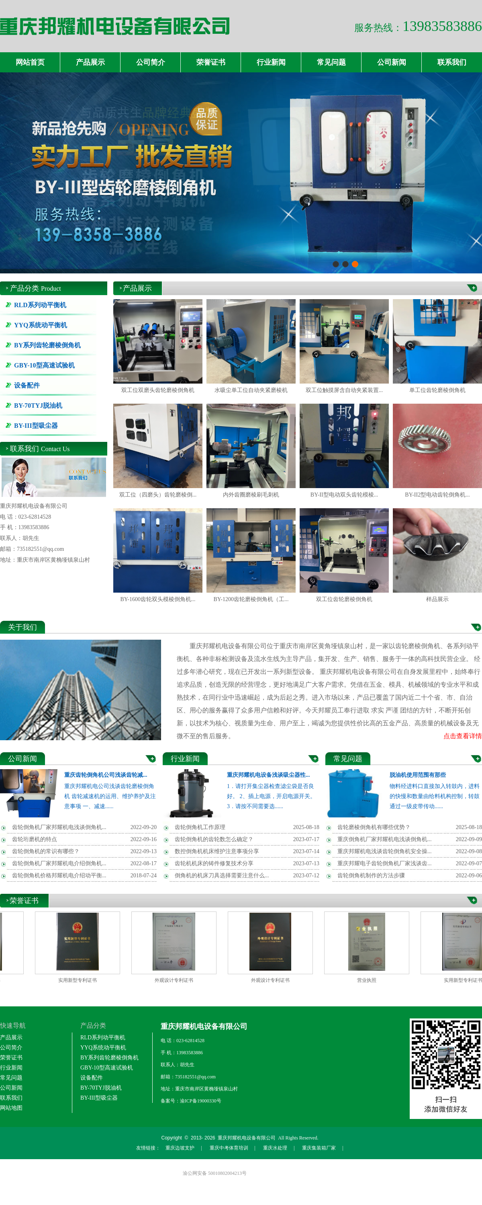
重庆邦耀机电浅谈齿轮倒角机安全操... (384, 851)
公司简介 (150, 62)
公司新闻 (391, 62)
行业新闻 (271, 62)
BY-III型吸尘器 (36, 425)
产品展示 (90, 62)
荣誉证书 (210, 62)
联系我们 (451, 62)
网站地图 (11, 1108)
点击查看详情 (462, 736)
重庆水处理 (275, 1148)
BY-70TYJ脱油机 (38, 405)
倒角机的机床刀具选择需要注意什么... (222, 875)
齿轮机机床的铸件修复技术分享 (214, 863)
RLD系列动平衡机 (40, 305)
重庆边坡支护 (179, 1148)
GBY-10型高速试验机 (44, 365)
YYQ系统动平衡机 (40, 325)
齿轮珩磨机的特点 (34, 839)
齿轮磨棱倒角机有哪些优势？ (374, 827)
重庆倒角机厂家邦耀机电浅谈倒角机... (384, 839)
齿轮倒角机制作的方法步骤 (371, 875)
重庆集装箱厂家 (319, 1148)
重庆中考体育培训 (229, 1148)
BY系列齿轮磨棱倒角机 (47, 345)
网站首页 (30, 62)
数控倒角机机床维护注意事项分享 (217, 851)
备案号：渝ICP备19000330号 (191, 1101)
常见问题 (331, 62)
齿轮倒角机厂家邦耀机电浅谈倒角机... (59, 827)
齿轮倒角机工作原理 (200, 827)
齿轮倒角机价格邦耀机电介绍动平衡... (59, 875)
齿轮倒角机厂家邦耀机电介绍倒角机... (59, 863)
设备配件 (27, 385)
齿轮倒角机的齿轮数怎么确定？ (214, 839)
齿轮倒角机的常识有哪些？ (46, 851)
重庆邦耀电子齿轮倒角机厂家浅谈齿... (384, 863)
